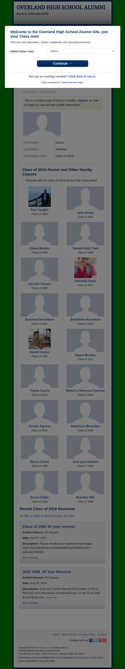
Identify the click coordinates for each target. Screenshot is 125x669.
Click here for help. (72, 82)
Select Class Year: (22, 51)
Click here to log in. (82, 76)
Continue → (62, 63)
